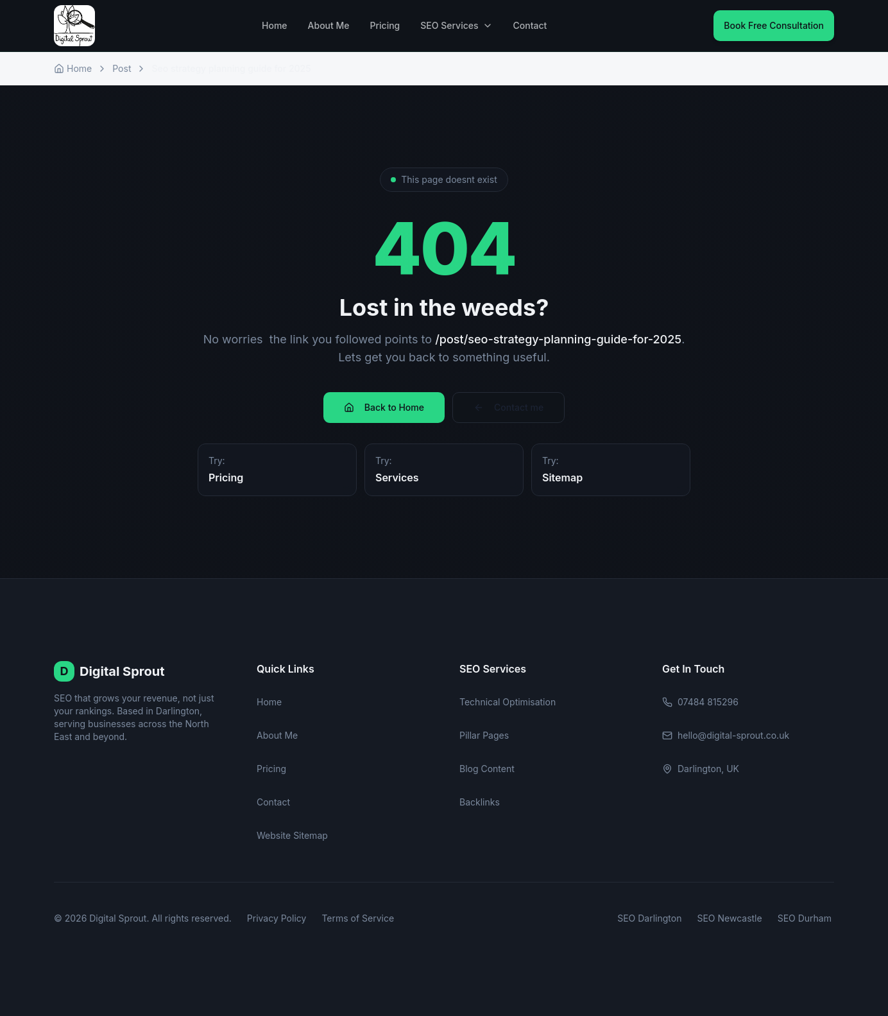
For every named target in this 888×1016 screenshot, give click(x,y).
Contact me (508, 407)
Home (274, 25)
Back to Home (384, 407)
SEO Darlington (649, 918)
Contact (530, 25)
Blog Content (487, 768)
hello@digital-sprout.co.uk (725, 735)
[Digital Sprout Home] (74, 25)
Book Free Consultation (774, 25)
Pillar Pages (484, 735)
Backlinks (479, 801)
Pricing (385, 25)
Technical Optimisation (507, 701)
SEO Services (456, 25)
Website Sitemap (292, 835)
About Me (329, 25)
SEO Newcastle (729, 918)
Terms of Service (357, 918)
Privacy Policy (277, 918)
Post (121, 68)
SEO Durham (805, 918)
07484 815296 (700, 701)
